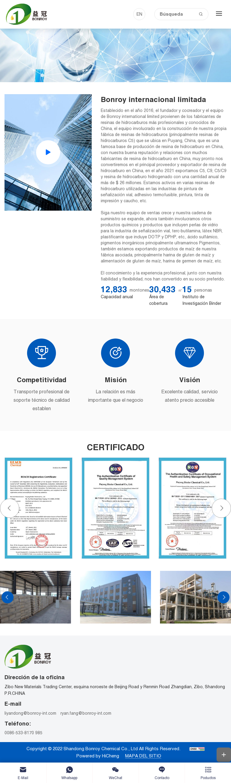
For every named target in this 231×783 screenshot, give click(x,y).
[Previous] (9, 508)
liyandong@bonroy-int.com (30, 713)
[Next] (221, 508)
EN (139, 14)
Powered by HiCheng (97, 755)
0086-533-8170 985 (23, 732)
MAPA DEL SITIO (143, 755)
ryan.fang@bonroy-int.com (85, 713)
